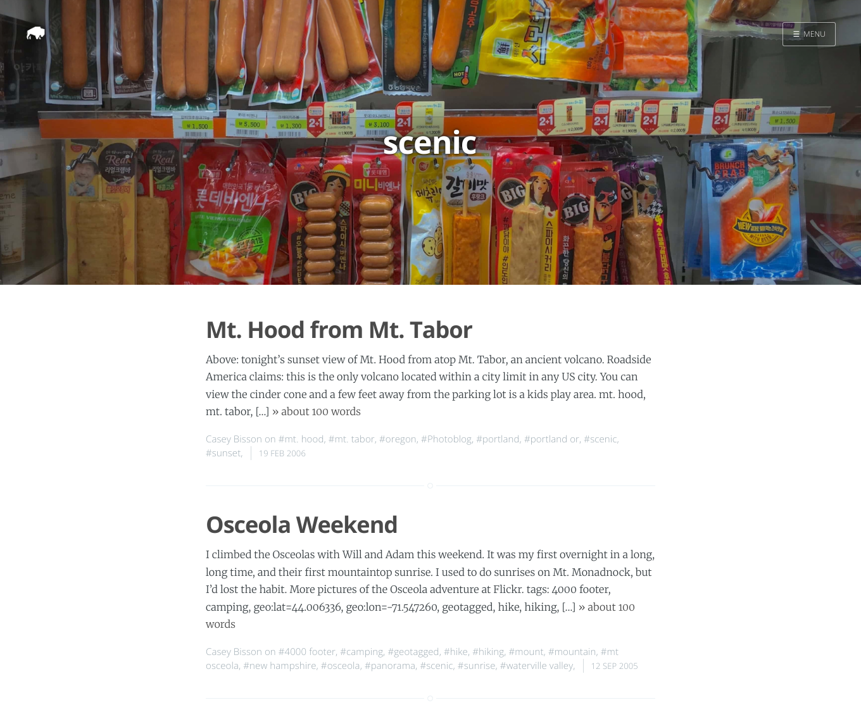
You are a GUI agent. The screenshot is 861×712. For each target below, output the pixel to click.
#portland (497, 439)
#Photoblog (446, 439)
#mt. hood (301, 439)
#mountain (572, 652)
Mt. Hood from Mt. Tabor (339, 329)
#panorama (390, 665)
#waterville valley (536, 665)
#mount (526, 652)
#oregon (398, 439)
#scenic (600, 439)
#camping (361, 652)
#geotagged (413, 652)
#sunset (223, 453)
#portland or (551, 439)
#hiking (488, 652)
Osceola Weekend (302, 524)
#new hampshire (279, 665)
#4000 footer (307, 652)
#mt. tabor (352, 439)
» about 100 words (316, 412)
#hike (456, 652)
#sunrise (477, 665)
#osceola (340, 665)
